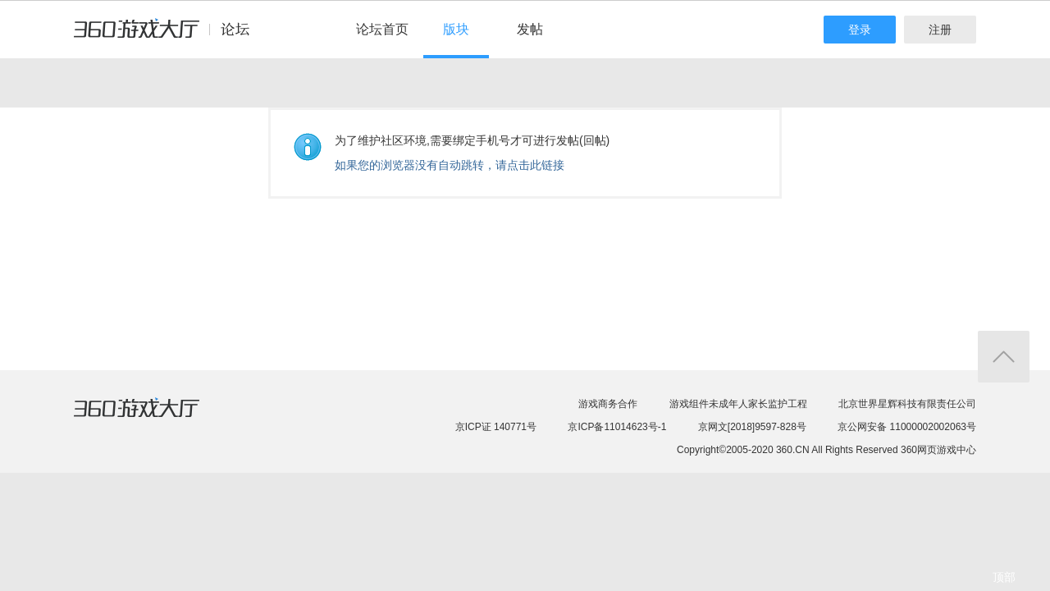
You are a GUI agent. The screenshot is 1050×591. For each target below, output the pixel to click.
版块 (456, 29)
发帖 (530, 29)
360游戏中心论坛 (168, 36)
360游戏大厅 (153, 417)
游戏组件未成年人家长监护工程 (738, 404)
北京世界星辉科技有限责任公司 (907, 404)
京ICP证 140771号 (495, 427)
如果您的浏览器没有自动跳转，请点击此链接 (449, 165)
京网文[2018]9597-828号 (752, 427)
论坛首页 (382, 29)
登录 (859, 29)
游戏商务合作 (607, 404)
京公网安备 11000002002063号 (907, 427)
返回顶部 (1003, 357)
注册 (940, 29)
